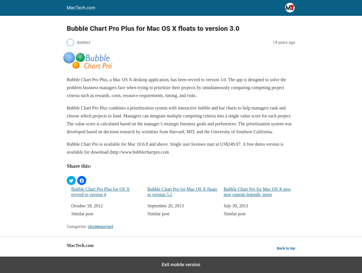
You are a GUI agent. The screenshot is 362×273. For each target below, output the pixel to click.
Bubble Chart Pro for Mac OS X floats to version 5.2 (182, 192)
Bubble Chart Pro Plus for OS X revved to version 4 (100, 192)
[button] (71, 180)
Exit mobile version (181, 264)
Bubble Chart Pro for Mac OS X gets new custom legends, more (257, 192)
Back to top (286, 248)
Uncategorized (100, 226)
